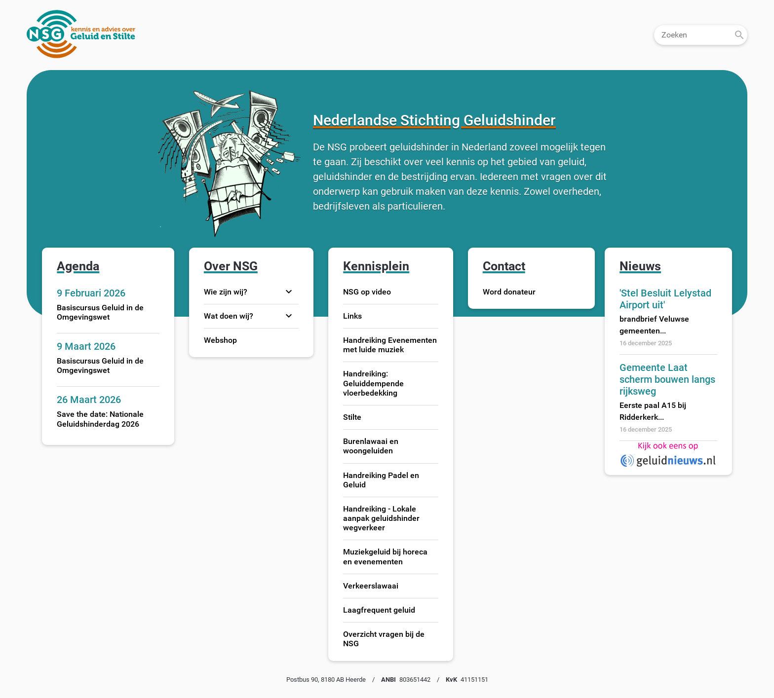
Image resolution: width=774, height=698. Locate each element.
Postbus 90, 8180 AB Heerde (326, 679)
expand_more (289, 291)
